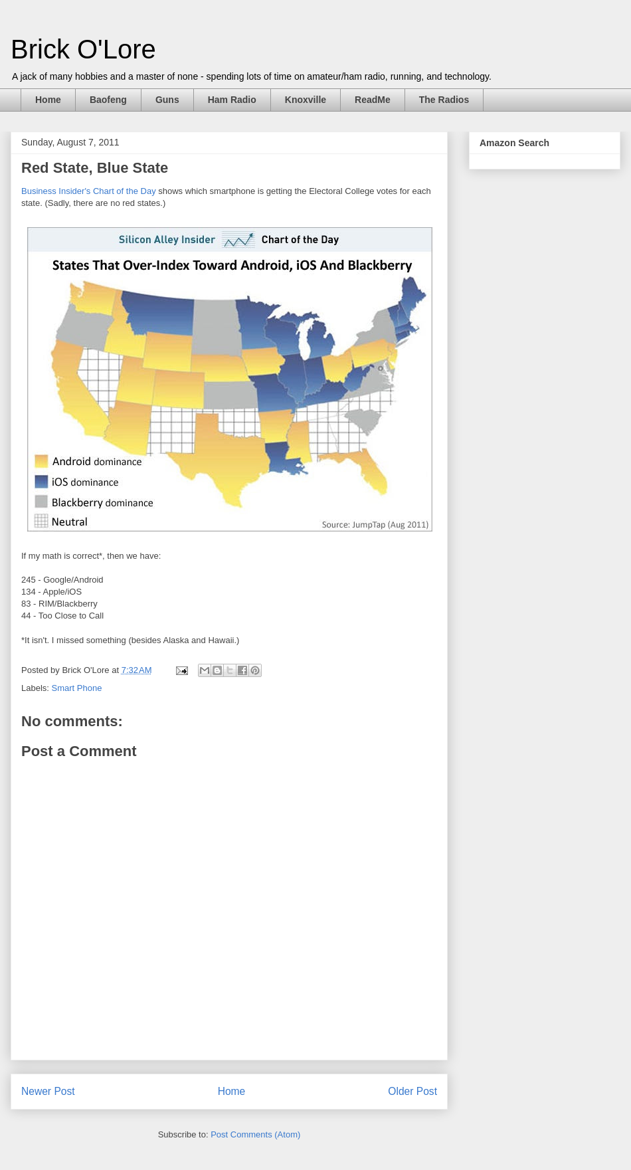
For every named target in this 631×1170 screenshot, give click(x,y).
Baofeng (108, 99)
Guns (167, 99)
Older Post (412, 1091)
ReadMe (373, 99)
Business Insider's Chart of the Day (88, 191)
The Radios (444, 99)
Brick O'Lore (83, 49)
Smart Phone (77, 688)
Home (48, 99)
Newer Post (48, 1091)
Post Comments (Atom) (255, 1134)
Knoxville (305, 99)
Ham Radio (232, 99)
